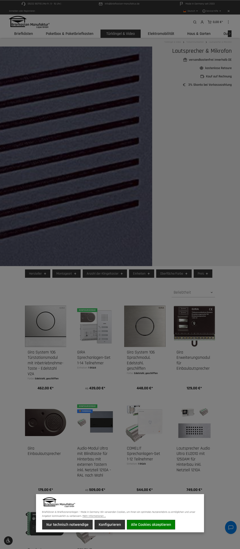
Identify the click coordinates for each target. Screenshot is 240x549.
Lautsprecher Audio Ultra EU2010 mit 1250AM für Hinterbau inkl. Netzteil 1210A (193, 460)
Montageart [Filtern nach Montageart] (66, 275)
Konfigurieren (109, 524)
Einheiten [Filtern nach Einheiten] (141, 275)
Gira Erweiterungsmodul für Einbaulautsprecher (193, 362)
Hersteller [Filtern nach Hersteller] (37, 275)
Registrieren (29, 11)
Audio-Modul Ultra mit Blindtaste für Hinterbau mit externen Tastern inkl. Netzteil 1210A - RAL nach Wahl (94, 463)
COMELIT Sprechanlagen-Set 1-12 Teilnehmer (143, 455)
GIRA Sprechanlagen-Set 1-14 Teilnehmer (93, 359)
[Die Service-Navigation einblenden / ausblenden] (211, 11)
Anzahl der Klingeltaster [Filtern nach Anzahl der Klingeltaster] (105, 275)
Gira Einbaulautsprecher (44, 452)
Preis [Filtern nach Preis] (203, 275)
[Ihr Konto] (202, 23)
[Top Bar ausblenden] (228, 11)
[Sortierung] (193, 294)
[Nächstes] (230, 35)
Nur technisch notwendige (67, 524)
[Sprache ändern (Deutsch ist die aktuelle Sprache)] (190, 11)
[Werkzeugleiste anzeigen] (8, 540)
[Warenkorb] (215, 23)
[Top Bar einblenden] (228, 23)
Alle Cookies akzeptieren (150, 524)
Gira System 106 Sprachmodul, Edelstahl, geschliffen (141, 362)
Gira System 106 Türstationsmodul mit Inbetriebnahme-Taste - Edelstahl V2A (45, 364)
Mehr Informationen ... (94, 516)
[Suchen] (195, 23)
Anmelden (13, 11)
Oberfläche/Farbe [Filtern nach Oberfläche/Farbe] (174, 275)
